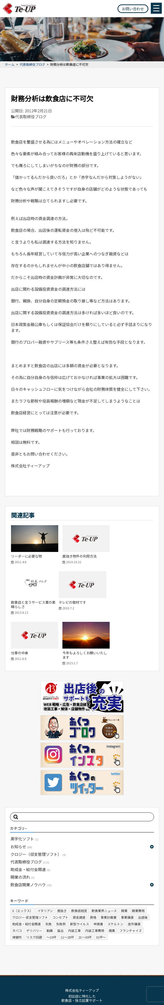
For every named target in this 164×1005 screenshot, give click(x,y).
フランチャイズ (130, 881)
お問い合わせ (133, 8)
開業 (124, 861)
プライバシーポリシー (94, 968)
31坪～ (101, 888)
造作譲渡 (134, 874)
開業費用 (138, 861)
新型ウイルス (79, 874)
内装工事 (74, 881)
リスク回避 (34, 888)
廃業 (112, 881)
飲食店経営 (79, 861)
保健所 (17, 888)
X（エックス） (22, 861)
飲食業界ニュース (104, 861)
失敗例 (61, 874)
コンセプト (60, 868)
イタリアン (45, 861)
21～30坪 (85, 888)
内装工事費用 (94, 881)
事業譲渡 (127, 868)
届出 (60, 881)
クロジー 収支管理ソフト (30, 868)
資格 (93, 868)
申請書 (98, 874)
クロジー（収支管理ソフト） (38, 805)
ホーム (9, 65)
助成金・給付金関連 (30, 820)
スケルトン (115, 874)
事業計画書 (109, 868)
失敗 (48, 874)
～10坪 (51, 888)
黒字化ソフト (24, 790)
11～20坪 (67, 888)
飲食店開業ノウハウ (31, 835)
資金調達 (79, 868)
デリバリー (34, 881)
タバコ (17, 881)
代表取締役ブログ (32, 65)
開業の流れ (23, 828)
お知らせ (21, 797)
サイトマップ (63, 968)
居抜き (62, 861)
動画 (50, 881)
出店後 (143, 868)
